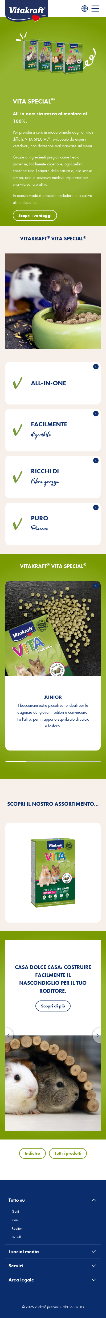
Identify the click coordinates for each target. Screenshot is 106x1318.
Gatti (15, 1211)
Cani (15, 1219)
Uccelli (17, 1236)
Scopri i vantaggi (34, 215)
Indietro (32, 1153)
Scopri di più (53, 1006)
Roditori (17, 1228)
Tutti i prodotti (68, 1153)
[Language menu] (84, 8)
